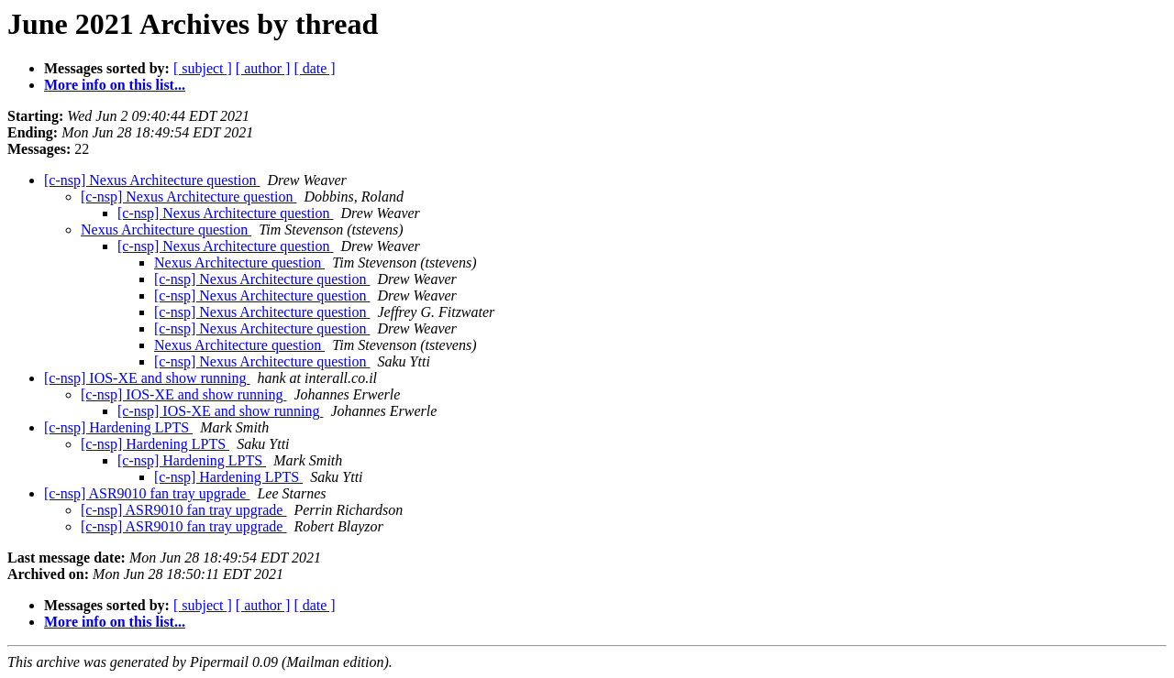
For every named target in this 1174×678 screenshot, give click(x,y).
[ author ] (263, 68)
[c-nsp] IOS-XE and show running (146, 378)
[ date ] (314, 68)
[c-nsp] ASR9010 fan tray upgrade (146, 493)
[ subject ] (202, 68)
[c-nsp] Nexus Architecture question (152, 180)
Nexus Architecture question (166, 229)
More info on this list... (114, 85)
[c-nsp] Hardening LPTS (118, 427)
